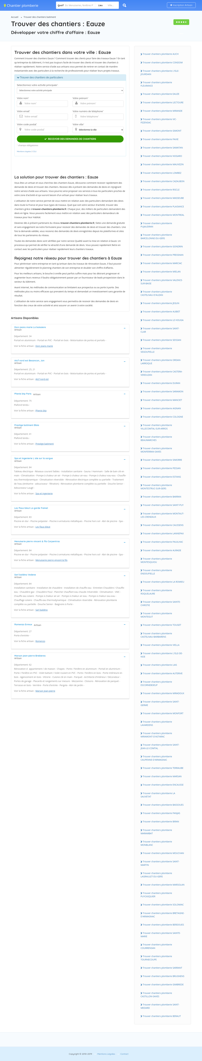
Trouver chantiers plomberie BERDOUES (163, 924)
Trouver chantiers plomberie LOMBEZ (162, 172)
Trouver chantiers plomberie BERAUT (162, 1016)
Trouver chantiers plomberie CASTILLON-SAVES (156, 995)
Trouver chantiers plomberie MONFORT (163, 713)
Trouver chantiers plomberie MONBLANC (156, 843)
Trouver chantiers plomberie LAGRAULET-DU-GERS (156, 875)
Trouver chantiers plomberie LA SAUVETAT (158, 795)
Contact (124, 1053)
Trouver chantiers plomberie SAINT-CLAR (160, 330)
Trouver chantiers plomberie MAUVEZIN (163, 164)
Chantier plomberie (21, 5)
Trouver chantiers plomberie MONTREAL (163, 214)
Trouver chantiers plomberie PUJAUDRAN (156, 225)
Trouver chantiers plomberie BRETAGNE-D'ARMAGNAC (162, 915)
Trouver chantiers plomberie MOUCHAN (163, 853)
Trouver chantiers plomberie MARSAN (162, 776)
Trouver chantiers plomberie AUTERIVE (163, 673)
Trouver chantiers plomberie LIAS (160, 664)
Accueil (14, 16)
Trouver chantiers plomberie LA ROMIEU (163, 581)
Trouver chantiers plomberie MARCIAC (162, 263)
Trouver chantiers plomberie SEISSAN (162, 339)
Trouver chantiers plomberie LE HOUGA (163, 320)
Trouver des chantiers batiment (40, 16)
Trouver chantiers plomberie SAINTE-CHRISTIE (161, 603)
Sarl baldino (42, 609)
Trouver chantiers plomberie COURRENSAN (156, 946)
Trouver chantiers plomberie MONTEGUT (156, 615)
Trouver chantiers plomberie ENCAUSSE (163, 784)
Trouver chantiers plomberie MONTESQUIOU (156, 560)
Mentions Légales (106, 1053)
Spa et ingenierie (44, 493)
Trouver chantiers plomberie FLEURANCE (156, 84)
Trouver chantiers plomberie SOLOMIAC (163, 904)
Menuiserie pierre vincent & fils (52, 560)
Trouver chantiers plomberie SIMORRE (162, 459)
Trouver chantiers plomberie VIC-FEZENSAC (159, 121)
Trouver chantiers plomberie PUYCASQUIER (156, 895)
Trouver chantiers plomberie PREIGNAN (163, 254)
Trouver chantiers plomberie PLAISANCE (163, 206)
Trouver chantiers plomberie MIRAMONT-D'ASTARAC (156, 735)
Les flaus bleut (43, 526)
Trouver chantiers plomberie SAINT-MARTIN (160, 863)
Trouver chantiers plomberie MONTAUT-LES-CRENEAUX (162, 515)
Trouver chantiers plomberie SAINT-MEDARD (160, 1006)
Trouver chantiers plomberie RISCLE (161, 189)
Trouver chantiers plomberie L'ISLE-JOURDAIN (160, 72)
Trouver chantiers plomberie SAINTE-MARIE (161, 934)
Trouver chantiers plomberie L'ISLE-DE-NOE (162, 655)
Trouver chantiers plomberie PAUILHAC (163, 541)
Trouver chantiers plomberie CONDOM (163, 62)
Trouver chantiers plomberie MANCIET (162, 399)
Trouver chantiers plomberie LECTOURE (163, 102)
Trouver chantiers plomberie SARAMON (163, 391)
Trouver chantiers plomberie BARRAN (162, 496)
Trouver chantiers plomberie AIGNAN (162, 408)
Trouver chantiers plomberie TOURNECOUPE (156, 958)
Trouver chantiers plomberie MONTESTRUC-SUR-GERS (156, 487)
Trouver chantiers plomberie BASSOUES (163, 804)
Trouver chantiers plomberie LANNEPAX (163, 533)
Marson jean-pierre (45, 690)
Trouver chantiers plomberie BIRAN (161, 821)
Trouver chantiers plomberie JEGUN (161, 303)
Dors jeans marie (44, 345)
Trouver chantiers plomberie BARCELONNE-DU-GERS (156, 236)
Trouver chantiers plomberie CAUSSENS (163, 525)
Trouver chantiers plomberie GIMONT (162, 130)
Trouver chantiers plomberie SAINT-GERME (160, 703)
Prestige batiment (45, 443)
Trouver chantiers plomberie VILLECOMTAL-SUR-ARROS (156, 427)
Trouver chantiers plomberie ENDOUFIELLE (156, 572)
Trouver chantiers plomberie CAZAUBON (163, 181)
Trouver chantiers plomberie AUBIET (161, 311)
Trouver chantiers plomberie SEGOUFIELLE (156, 350)
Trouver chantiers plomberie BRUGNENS (163, 976)
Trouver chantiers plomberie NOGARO (162, 155)
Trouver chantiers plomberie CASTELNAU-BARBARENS (156, 635)
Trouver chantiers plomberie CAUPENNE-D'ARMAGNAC (156, 758)
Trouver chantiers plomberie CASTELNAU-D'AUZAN (156, 293)
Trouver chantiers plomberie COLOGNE (163, 416)
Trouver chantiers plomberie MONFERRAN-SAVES (156, 450)
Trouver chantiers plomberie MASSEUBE (163, 197)
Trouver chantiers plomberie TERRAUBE (163, 767)
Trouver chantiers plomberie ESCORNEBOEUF (156, 683)
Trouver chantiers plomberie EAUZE (161, 93)
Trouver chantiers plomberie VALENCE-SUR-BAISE (162, 282)
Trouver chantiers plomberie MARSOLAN (163, 884)
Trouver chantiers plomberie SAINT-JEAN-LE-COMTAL (160, 746)
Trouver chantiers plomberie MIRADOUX (163, 693)
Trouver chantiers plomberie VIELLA (161, 644)
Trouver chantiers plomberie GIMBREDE (163, 984)
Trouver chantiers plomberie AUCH (161, 53)
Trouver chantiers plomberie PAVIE (160, 139)
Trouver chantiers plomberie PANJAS (161, 813)
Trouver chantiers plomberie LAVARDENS (156, 723)
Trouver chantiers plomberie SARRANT (162, 967)
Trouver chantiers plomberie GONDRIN (163, 246)
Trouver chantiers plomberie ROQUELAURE (156, 592)
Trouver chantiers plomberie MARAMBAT (156, 832)
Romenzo (40, 641)
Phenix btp (41, 410)
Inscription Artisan (181, 5)
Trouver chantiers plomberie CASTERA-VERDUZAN (161, 373)
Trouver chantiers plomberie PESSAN (162, 468)
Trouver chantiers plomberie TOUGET (162, 624)
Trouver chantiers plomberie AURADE (162, 550)
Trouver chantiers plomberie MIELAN (162, 271)
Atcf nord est (42, 379)
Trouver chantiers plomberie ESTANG (162, 476)
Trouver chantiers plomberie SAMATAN (163, 147)
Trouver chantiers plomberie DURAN (161, 383)
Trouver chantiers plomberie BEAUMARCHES (156, 438)
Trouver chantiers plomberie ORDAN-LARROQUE (161, 362)
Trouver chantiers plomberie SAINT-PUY (163, 504)
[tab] (70, 328)
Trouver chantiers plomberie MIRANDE (162, 110)
